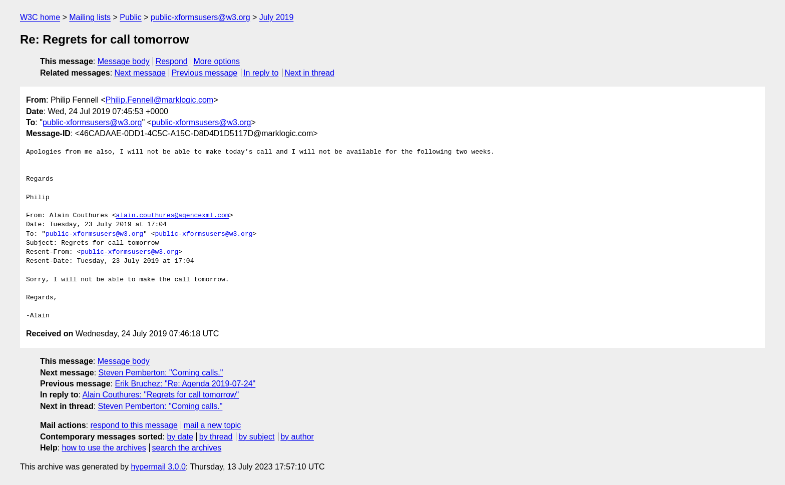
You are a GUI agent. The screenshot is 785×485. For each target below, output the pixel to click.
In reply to (260, 73)
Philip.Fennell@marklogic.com (159, 100)
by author (297, 436)
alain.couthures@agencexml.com (172, 215)
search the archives (187, 447)
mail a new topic (212, 425)
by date (180, 436)
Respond (172, 61)
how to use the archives (104, 447)
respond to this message (133, 425)
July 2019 (276, 17)
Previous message (205, 73)
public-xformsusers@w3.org (200, 17)
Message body (124, 61)
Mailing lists (90, 17)
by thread (216, 436)
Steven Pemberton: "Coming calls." (161, 372)
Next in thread (309, 73)
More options (217, 61)
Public (131, 17)
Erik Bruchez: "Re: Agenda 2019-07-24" (185, 383)
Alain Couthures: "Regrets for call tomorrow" (160, 394)
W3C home (40, 17)
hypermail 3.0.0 (158, 466)
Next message (140, 73)
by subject (256, 436)
